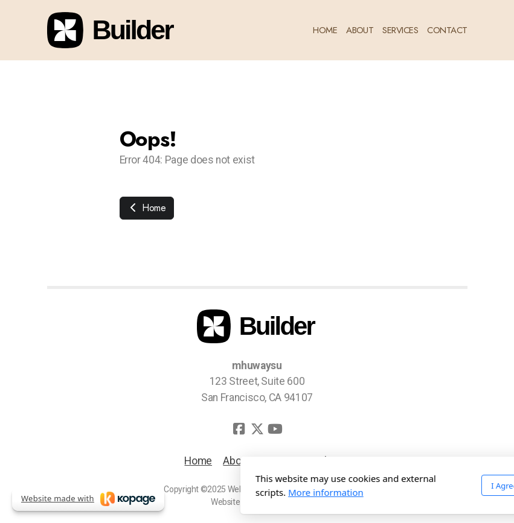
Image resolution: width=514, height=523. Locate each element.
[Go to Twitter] (257, 429)
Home (146, 208)
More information (192, 492)
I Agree (370, 485)
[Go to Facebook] (239, 429)
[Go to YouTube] (275, 429)
